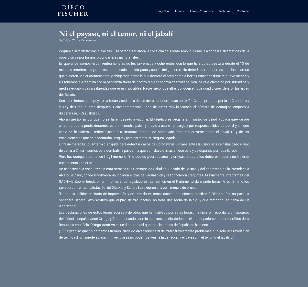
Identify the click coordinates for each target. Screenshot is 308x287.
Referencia (88, 40)
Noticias (225, 11)
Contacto (243, 11)
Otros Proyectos (201, 11)
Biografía (162, 11)
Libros (179, 11)
